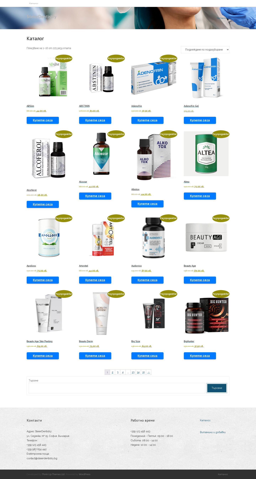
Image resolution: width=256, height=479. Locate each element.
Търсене (33, 380)
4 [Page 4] (123, 372)
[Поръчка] (205, 49)
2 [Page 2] (112, 372)
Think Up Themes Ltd (53, 474)
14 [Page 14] (138, 372)
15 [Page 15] (143, 372)
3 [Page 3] (117, 372)
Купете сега (43, 120)
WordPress (84, 474)
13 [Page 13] (133, 372)
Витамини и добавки (213, 432)
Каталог (33, 3)
